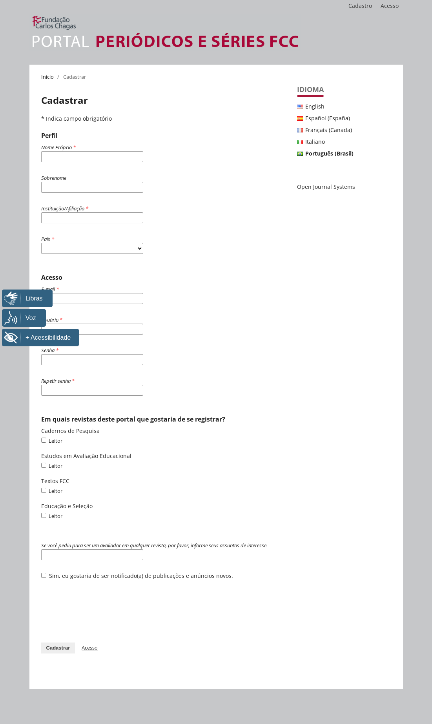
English (314, 106)
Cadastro (360, 5)
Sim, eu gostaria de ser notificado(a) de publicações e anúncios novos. (137, 575)
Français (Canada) (328, 130)
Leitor (51, 440)
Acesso (390, 5)
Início (47, 76)
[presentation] (100, 607)
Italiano (315, 141)
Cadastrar (58, 648)
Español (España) (327, 118)
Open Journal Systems (326, 186)
